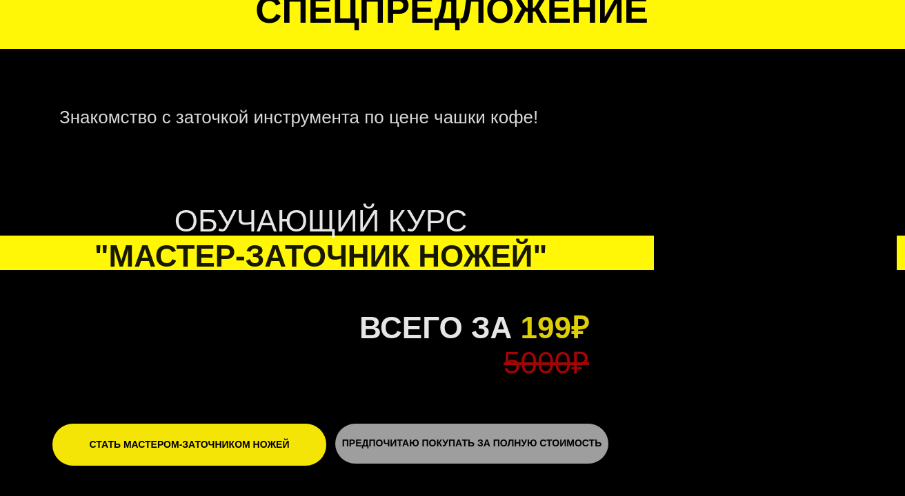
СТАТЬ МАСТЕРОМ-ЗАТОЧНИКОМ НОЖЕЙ (190, 444)
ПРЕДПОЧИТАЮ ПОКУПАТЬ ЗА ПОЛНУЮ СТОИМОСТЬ (471, 442)
